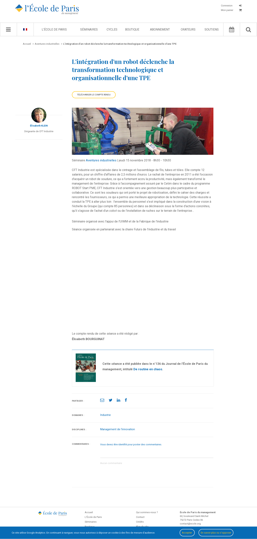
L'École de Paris (54, 29)
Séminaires (89, 29)
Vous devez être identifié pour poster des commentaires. (131, 444)
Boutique (132, 29)
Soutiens (212, 29)
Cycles (112, 29)
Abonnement (160, 29)
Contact (140, 517)
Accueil (89, 512)
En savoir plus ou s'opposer (216, 532)
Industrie (105, 415)
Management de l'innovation (117, 429)
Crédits (140, 521)
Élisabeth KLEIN (39, 125)
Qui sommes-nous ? (147, 512)
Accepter (187, 532)
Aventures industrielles (101, 160)
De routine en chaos (147, 369)
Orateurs (188, 29)
